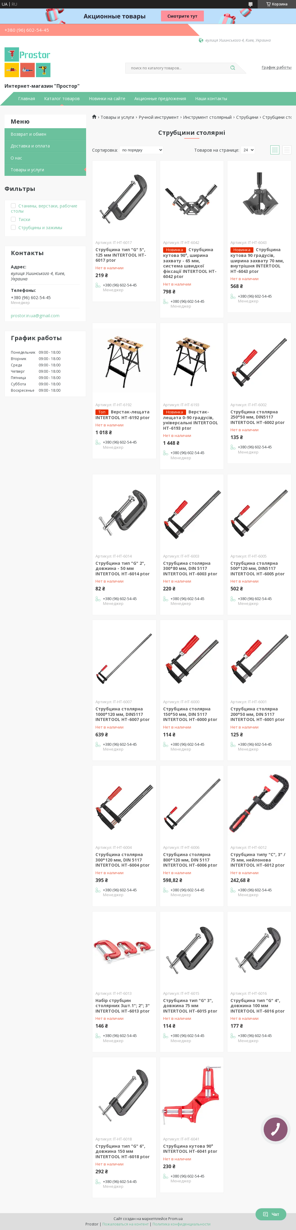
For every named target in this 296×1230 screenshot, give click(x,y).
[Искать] (233, 68)
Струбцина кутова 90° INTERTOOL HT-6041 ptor (190, 1148)
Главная (26, 98)
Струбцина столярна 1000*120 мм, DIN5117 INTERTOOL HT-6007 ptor (122, 714)
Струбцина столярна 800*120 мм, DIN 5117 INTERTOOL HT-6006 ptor (190, 860)
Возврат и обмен (28, 134)
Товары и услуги (27, 169)
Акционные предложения (160, 98)
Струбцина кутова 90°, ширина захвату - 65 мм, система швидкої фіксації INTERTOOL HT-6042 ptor (190, 263)
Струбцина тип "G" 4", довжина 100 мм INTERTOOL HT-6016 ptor (257, 1006)
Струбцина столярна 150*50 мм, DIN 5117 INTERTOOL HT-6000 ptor (190, 714)
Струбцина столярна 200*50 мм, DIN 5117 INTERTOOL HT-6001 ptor (257, 714)
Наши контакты (211, 98)
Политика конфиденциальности (182, 1224)
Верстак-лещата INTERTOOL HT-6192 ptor (122, 414)
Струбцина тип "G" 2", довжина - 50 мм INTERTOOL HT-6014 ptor (122, 568)
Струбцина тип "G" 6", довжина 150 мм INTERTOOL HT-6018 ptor (122, 1151)
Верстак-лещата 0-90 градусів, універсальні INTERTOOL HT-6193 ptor (190, 420)
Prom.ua (175, 1218)
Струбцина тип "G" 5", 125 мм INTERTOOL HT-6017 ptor (120, 255)
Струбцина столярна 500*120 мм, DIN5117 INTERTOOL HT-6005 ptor (257, 568)
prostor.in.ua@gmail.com (35, 315)
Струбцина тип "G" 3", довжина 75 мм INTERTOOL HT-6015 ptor (190, 1006)
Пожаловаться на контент (125, 1224)
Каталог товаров (62, 98)
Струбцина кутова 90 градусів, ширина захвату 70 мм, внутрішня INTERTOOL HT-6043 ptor (257, 260)
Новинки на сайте (107, 98)
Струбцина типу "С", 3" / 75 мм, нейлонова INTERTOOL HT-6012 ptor (257, 860)
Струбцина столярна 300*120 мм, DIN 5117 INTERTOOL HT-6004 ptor (122, 860)
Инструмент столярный (207, 117)
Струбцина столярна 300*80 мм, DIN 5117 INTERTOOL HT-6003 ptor (190, 568)
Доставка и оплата (30, 146)
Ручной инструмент (159, 117)
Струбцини (247, 117)
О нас (16, 158)
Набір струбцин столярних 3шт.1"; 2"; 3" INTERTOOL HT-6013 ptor (122, 1006)
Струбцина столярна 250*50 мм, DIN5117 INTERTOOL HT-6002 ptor (257, 417)
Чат (271, 1214)
